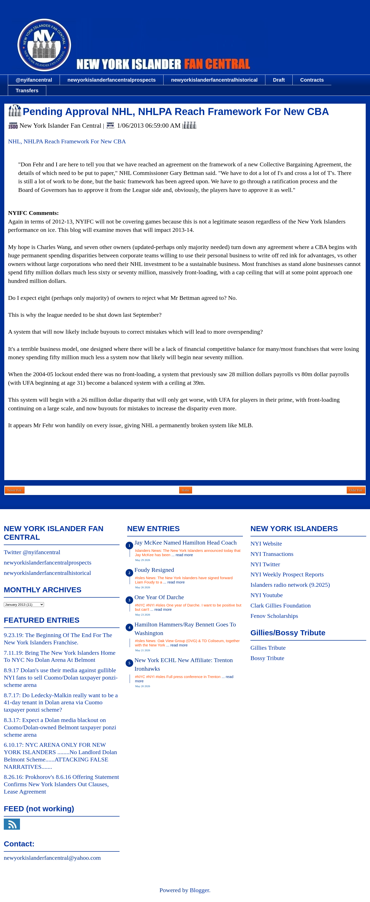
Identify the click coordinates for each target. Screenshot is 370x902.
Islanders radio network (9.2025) (290, 584)
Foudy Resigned (154, 570)
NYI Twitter (265, 564)
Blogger (199, 890)
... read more (182, 555)
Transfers (27, 90)
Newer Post (15, 490)
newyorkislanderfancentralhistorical (214, 80)
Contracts (312, 80)
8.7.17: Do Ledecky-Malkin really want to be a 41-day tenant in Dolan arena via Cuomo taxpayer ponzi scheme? (61, 702)
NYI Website (266, 543)
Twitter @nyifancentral (32, 552)
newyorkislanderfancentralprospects (111, 80)
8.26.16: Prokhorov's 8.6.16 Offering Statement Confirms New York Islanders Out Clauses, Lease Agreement (61, 784)
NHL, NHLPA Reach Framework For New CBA (67, 141)
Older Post (356, 490)
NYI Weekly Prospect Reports (287, 574)
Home (185, 490)
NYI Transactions (271, 554)
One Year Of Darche (159, 597)
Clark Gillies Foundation (280, 605)
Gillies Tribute (268, 647)
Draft (279, 80)
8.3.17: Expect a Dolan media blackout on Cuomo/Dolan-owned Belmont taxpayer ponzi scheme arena (60, 727)
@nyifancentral (34, 80)
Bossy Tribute (267, 658)
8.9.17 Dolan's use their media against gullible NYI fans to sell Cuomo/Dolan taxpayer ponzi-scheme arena (61, 677)
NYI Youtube (266, 595)
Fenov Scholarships (274, 616)
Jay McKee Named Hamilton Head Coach (185, 542)
